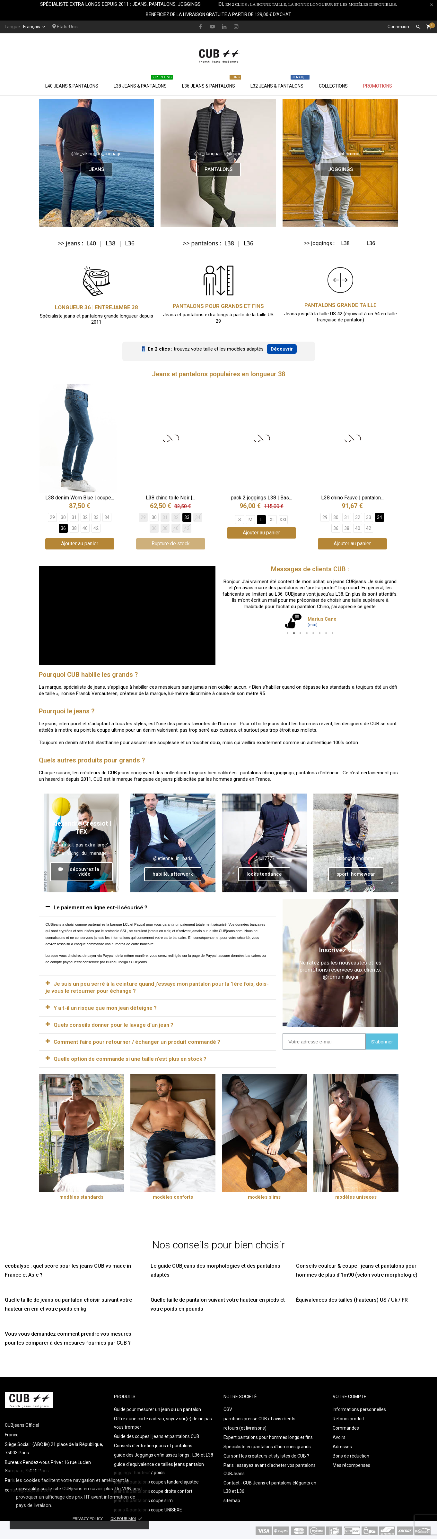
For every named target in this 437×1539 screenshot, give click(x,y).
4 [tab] (307, 633)
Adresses (342, 1445)
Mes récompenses (351, 1463)
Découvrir (282, 349)
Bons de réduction (351, 1454)
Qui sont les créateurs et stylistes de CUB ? (266, 1454)
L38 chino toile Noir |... (170, 498)
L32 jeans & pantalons (280, 82)
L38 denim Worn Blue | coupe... (79, 498)
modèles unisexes (356, 1195)
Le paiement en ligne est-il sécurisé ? (100, 906)
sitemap (231, 1498)
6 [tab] (320, 633)
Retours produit (348, 1417)
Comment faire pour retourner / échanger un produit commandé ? (137, 1040)
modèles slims (264, 1195)
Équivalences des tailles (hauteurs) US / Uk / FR (352, 1298)
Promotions (377, 86)
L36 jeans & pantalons (211, 82)
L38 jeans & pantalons (143, 82)
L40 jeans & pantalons (74, 82)
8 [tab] (332, 633)
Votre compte (349, 1395)
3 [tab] (300, 633)
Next (389, 608)
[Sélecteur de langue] (34, 26)
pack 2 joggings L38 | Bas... (261, 498)
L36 (130, 243)
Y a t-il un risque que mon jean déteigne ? (105, 1006)
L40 (91, 243)
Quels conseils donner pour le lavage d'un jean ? (113, 1023)
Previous (231, 608)
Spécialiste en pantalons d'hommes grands (267, 1445)
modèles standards (81, 1195)
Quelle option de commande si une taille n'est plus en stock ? (130, 1057)
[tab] (157, 905)
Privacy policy (88, 1518)
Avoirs (339, 1435)
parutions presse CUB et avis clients (259, 1417)
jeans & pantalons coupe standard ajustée (156, 1480)
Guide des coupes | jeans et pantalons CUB (156, 1434)
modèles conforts (173, 1195)
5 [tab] (313, 633)
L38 (110, 243)
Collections (333, 86)
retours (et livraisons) (245, 1426)
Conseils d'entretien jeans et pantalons (153, 1444)
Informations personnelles (359, 1407)
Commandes (346, 1426)
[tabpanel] (310, 605)
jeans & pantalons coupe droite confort (153, 1489)
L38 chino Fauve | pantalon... (352, 498)
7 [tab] (326, 633)
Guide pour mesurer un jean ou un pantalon (157, 1407)
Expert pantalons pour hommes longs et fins (268, 1435)
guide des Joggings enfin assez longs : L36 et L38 (163, 1453)
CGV (227, 1407)
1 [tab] (287, 633)
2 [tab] (294, 633)
